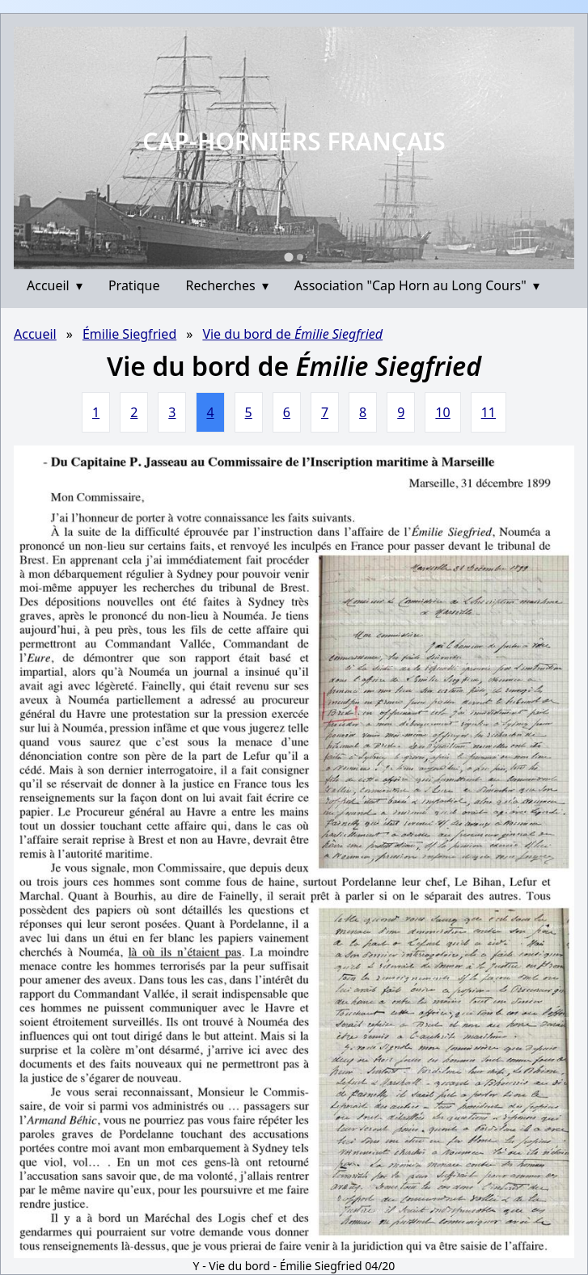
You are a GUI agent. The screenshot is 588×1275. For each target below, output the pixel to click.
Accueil (54, 285)
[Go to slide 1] (288, 256)
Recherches (227, 285)
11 (488, 412)
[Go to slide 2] (300, 257)
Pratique (134, 285)
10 (442, 412)
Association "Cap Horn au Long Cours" (416, 285)
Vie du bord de (292, 334)
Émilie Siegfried (129, 334)
